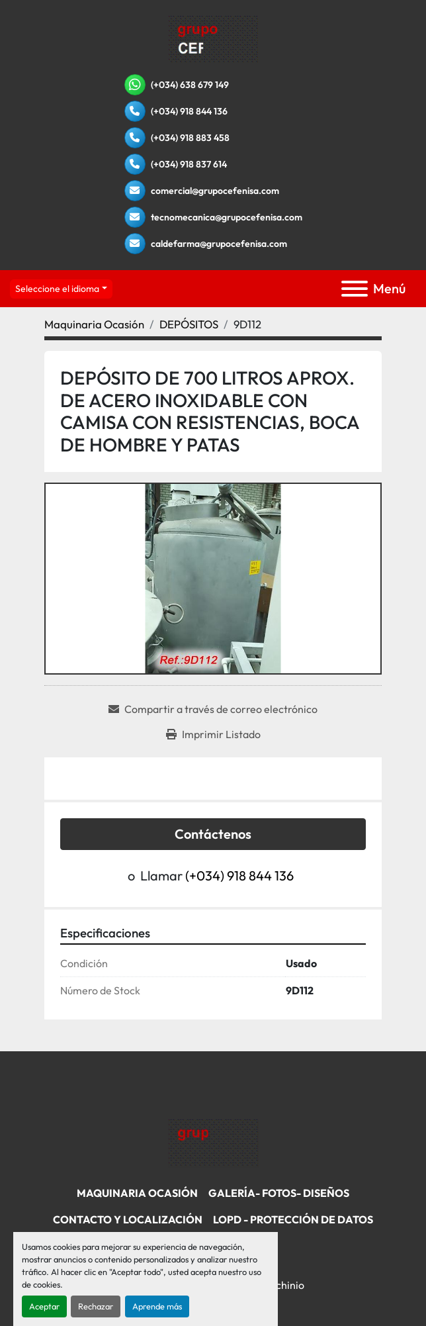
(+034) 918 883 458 (190, 138)
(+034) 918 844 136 (189, 111)
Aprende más (157, 1306)
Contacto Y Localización (127, 1219)
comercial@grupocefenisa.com (215, 191)
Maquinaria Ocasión (137, 1193)
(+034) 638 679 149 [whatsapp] (190, 85)
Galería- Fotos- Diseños (278, 1193)
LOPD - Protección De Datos (293, 1219)
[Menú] (354, 289)
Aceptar (44, 1306)
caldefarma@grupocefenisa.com (219, 244)
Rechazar (95, 1306)
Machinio (282, 1285)
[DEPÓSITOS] (188, 324)
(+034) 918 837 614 (189, 164)
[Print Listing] (213, 734)
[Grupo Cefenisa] (213, 1142)
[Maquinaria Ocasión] (94, 324)
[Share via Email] (213, 709)
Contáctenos (213, 834)
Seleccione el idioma (57, 289)
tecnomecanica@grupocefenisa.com (226, 217)
